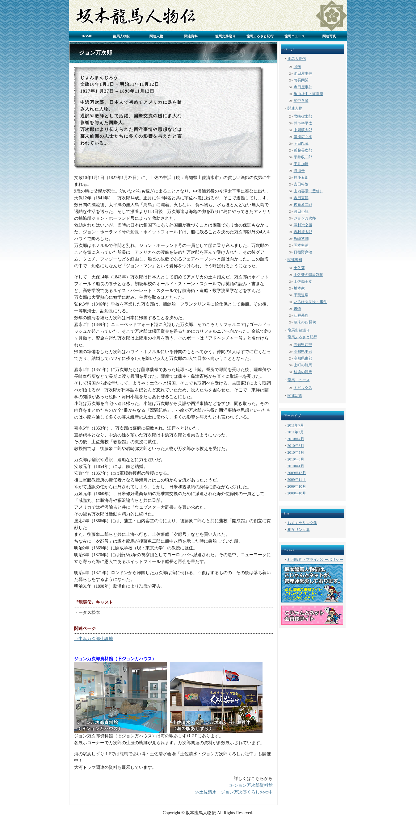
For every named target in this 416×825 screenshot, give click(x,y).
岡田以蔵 (301, 143)
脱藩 (297, 67)
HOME (87, 36)
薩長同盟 (301, 80)
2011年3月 (296, 432)
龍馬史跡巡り (225, 36)
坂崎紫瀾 (301, 238)
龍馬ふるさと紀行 (260, 36)
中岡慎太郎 (303, 130)
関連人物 (156, 36)
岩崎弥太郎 (303, 116)
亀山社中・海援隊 (308, 94)
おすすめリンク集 (302, 523)
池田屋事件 (303, 73)
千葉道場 (301, 295)
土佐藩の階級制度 (308, 275)
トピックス (303, 387)
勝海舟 (299, 171)
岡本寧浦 (301, 245)
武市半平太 (303, 123)
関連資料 (191, 36)
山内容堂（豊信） (308, 191)
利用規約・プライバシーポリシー (315, 559)
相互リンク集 (299, 529)
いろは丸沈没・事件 (310, 302)
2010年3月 (296, 459)
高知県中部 (303, 351)
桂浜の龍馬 (303, 372)
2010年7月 (296, 439)
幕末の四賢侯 (305, 322)
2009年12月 (297, 473)
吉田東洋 (301, 198)
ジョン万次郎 (305, 218)
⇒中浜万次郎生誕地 (93, 638)
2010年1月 (296, 466)
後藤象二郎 (303, 204)
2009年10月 (297, 486)
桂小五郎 (301, 177)
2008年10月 (297, 493)
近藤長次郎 (303, 150)
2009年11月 (297, 479)
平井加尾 (301, 164)
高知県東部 (303, 358)
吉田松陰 (301, 184)
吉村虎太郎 (303, 232)
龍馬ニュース (294, 36)
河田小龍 (301, 211)
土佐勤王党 (303, 281)
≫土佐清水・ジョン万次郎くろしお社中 (234, 792)
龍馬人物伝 (121, 36)
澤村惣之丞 (303, 225)
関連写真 (329, 36)
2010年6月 (296, 446)
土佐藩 (299, 268)
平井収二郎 (303, 157)
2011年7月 (296, 425)
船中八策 (301, 100)
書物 (297, 308)
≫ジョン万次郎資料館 (251, 785)
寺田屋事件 (303, 87)
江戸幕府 (301, 315)
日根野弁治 (303, 252)
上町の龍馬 (303, 365)
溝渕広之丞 (303, 137)
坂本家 (299, 288)
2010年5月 (296, 452)
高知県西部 (303, 345)
